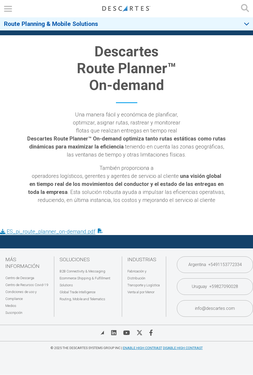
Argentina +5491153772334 (215, 264)
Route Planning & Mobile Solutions (51, 23)
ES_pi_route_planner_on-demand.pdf (47, 231)
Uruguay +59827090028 (215, 286)
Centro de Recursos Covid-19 (26, 285)
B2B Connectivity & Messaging (82, 271)
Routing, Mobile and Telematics (82, 299)
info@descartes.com (215, 308)
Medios (10, 306)
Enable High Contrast (142, 348)
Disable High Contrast (183, 348)
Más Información (22, 262)
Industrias (141, 259)
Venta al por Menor (140, 292)
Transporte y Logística (143, 285)
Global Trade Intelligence (77, 292)
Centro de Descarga (19, 278)
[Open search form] (245, 8)
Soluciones (75, 259)
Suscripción (13, 313)
